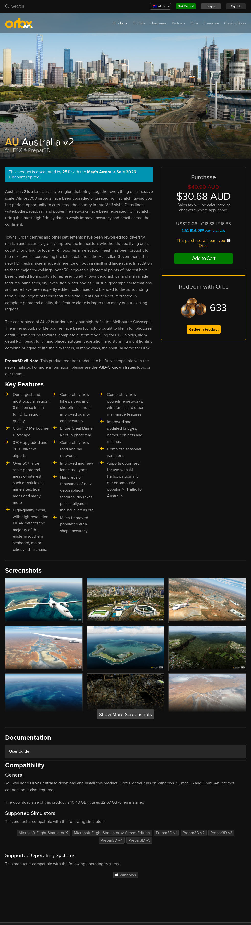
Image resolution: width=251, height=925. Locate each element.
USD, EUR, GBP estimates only (203, 231)
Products (120, 23)
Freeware (211, 23)
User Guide (19, 751)
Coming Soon (235, 23)
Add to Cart (203, 258)
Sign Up (236, 6)
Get (186, 6)
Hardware (158, 23)
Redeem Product (204, 329)
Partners (178, 23)
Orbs (194, 23)
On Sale (139, 23)
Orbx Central (41, 783)
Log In (211, 6)
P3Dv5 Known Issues (117, 367)
